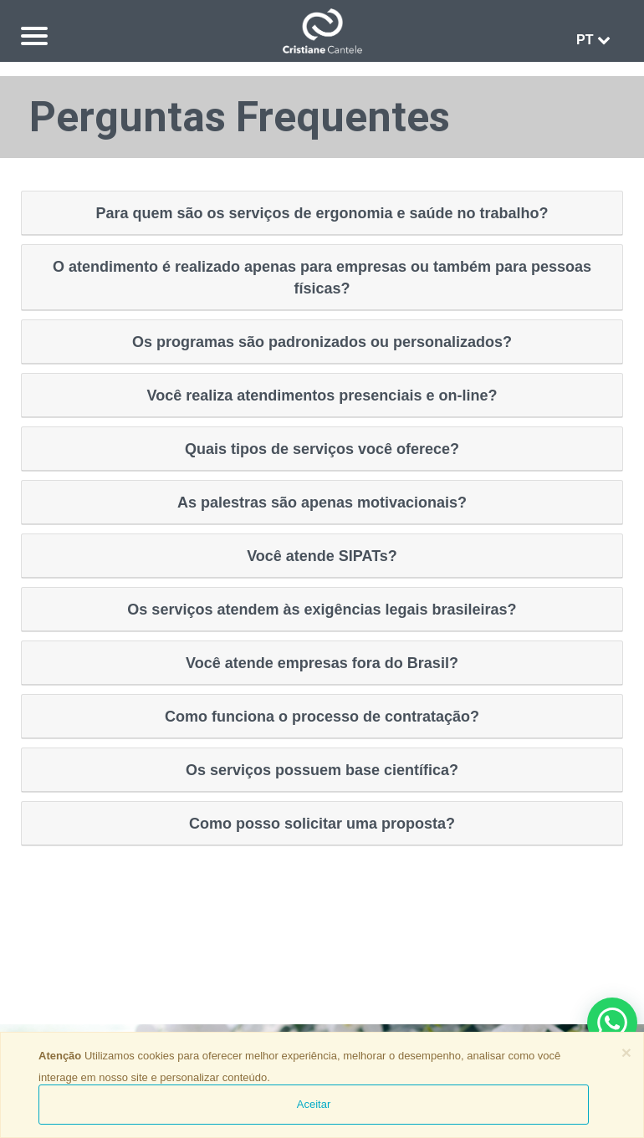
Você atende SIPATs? (322, 556)
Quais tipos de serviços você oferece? (322, 449)
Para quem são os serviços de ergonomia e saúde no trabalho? (321, 213)
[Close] (626, 1052)
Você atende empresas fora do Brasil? (322, 663)
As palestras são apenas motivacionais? (322, 502)
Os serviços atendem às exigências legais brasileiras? (321, 609)
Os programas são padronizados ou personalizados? (322, 342)
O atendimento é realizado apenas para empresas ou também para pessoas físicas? (322, 277)
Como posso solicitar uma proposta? (322, 823)
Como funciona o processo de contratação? (322, 716)
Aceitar (313, 1104)
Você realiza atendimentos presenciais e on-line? (322, 395)
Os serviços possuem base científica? (322, 770)
